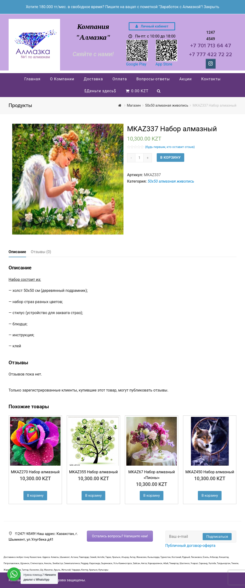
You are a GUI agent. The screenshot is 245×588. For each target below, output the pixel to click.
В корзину (170, 157)
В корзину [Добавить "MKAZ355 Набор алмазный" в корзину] (93, 495)
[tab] (17, 252)
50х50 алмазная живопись (171, 181)
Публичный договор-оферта (190, 545)
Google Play (136, 64)
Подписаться (217, 536)
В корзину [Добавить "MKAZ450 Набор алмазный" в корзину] (209, 495)
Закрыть (211, 7)
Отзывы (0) (41, 252)
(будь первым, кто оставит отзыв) (170, 147)
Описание (17, 252)
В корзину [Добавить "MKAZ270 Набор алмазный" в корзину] (35, 495)
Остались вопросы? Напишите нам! (120, 536)
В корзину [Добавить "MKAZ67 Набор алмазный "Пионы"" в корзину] (151, 495)
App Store (164, 64)
